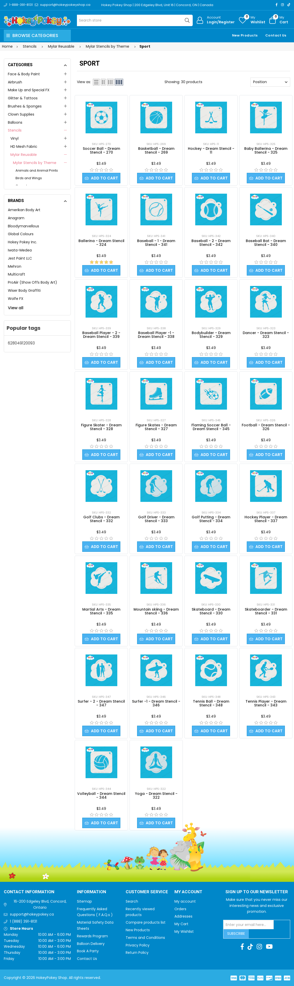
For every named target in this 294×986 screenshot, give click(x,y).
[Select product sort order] (270, 82)
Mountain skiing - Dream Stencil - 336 (156, 611)
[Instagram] (282, 4)
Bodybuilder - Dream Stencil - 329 (211, 334)
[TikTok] (288, 4)
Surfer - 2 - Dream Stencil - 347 (101, 703)
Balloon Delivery (91, 943)
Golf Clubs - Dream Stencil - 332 (101, 519)
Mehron (14, 266)
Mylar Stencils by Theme (34, 162)
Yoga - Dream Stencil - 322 (156, 795)
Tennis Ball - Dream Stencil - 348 (211, 703)
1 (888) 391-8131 (23, 921)
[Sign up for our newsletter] (248, 924)
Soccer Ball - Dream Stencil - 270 (101, 150)
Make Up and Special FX (29, 90)
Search (132, 901)
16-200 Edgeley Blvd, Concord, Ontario (40, 904)
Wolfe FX (15, 298)
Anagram (16, 218)
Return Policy (137, 952)
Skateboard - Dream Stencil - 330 (211, 611)
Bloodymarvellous (23, 226)
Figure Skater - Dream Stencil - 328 (101, 427)
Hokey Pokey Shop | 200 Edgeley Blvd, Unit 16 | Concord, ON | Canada (157, 5)
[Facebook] (276, 4)
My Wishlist (184, 931)
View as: (84, 81)
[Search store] (135, 20)
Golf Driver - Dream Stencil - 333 (156, 519)
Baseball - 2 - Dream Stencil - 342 (211, 242)
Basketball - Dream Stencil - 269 (156, 150)
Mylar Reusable (23, 154)
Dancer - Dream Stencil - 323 (266, 334)
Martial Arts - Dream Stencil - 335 (101, 611)
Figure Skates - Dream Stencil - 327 (156, 427)
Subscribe (236, 933)
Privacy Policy (138, 945)
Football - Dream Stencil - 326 (266, 427)
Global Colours (21, 233)
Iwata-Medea (20, 250)
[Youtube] (269, 947)
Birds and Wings (28, 178)
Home (7, 46)
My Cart (181, 923)
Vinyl (14, 138)
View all (15, 308)
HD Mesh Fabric (23, 146)
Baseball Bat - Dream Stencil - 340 (266, 242)
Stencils (15, 130)
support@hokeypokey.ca (32, 914)
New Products (245, 35)
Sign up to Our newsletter (256, 891)
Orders (180, 908)
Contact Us (275, 35)
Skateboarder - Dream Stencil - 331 (266, 611)
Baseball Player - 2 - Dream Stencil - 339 (101, 334)
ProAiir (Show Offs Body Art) (32, 282)
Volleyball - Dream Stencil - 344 (101, 795)
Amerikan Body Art (24, 209)
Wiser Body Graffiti (24, 290)
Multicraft (16, 274)
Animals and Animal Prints (36, 170)
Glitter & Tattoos (23, 98)
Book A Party (88, 951)
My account (185, 901)
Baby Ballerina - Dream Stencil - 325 (265, 150)
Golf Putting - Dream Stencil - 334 (211, 519)
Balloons (15, 122)
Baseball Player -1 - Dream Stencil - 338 (156, 334)
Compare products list (146, 922)
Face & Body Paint (24, 74)
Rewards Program (92, 936)
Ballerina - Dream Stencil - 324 (101, 242)
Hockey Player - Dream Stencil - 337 (265, 519)
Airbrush (15, 82)
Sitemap (84, 901)
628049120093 (21, 343)
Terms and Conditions (145, 937)
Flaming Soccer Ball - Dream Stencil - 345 (211, 427)
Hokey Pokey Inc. (22, 242)
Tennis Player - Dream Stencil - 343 (266, 703)
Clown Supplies (21, 114)
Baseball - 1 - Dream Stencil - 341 (156, 242)
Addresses (183, 916)
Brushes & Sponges (25, 106)
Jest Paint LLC (20, 258)
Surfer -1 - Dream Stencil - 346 (156, 703)
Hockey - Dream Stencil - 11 (211, 150)
